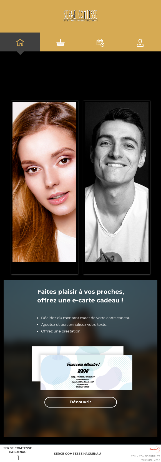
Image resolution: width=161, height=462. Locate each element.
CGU (133, 456)
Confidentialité (149, 456)
